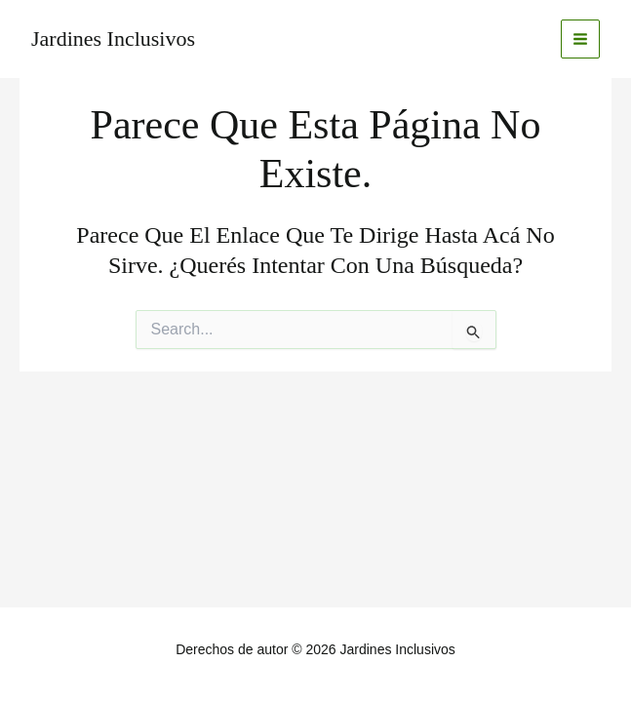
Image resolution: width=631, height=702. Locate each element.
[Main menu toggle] (581, 39)
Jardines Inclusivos (113, 38)
